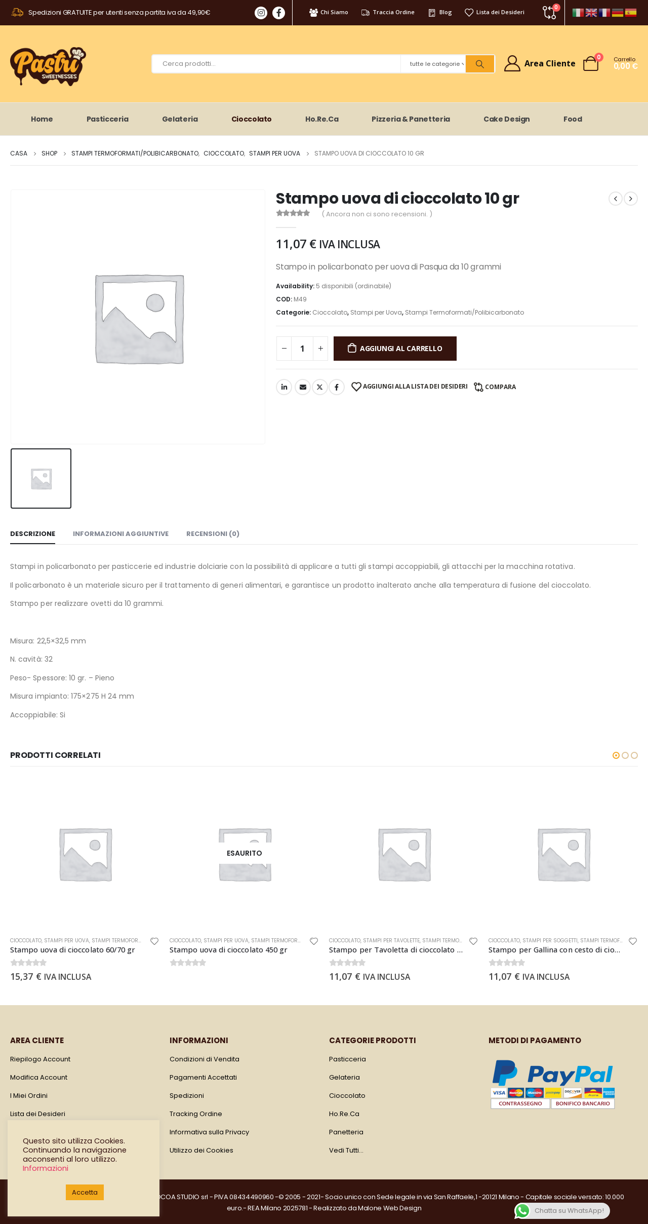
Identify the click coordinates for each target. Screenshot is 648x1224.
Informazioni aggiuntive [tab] (121, 534)
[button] (616, 755)
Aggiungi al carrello (401, 348)
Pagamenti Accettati (203, 1077)
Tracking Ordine (196, 1114)
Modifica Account (38, 1077)
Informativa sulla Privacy (209, 1132)
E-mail (303, 387)
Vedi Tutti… (346, 1150)
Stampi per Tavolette (391, 940)
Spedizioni (187, 1095)
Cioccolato (251, 119)
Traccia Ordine (387, 12)
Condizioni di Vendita (204, 1059)
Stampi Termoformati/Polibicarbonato (464, 312)
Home (42, 119)
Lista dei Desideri (494, 12)
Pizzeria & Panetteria (411, 119)
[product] (84, 853)
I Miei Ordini (29, 1095)
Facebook (337, 387)
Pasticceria (108, 119)
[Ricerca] (480, 63)
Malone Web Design (389, 1208)
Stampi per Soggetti (550, 940)
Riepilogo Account (40, 1059)
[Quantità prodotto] (302, 348)
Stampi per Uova (376, 312)
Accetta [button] (85, 1192)
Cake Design (506, 119)
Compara (500, 386)
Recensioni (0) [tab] (212, 534)
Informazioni (45, 1168)
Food (572, 119)
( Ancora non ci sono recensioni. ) (376, 214)
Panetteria (346, 1132)
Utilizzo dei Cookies (201, 1150)
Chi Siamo (328, 12)
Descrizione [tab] (32, 534)
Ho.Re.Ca (321, 119)
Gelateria (180, 119)
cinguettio (320, 387)
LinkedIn (284, 387)
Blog (439, 12)
